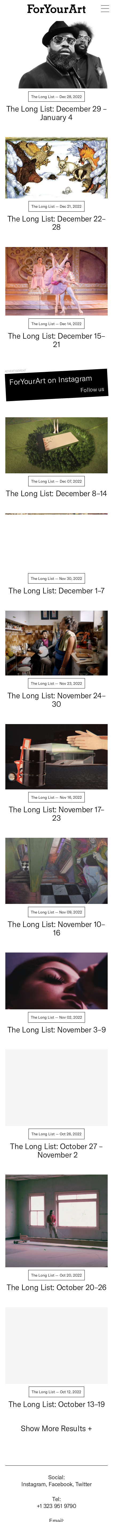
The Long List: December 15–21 (56, 340)
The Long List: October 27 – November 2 (56, 1150)
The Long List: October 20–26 (56, 1287)
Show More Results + (56, 1428)
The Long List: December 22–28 (56, 223)
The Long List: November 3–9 (56, 1029)
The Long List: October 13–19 (57, 1404)
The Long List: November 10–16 (56, 928)
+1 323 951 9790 (56, 1505)
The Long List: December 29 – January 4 (56, 113)
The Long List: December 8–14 (56, 493)
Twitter (83, 1484)
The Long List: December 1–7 (56, 590)
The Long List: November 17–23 (56, 813)
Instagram (33, 1484)
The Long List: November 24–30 (56, 699)
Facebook (60, 1484)
